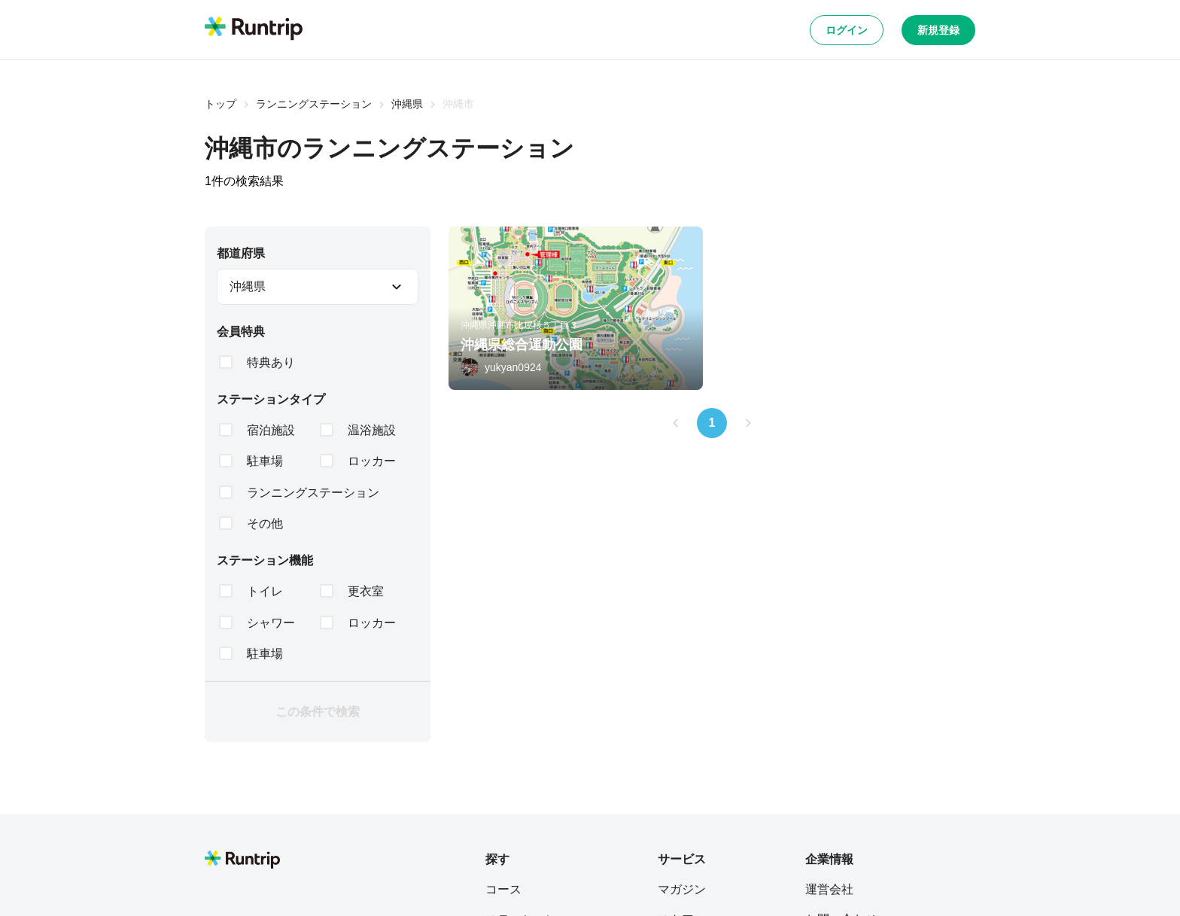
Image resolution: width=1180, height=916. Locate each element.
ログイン (847, 30)
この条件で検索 (317, 711)
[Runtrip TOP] (254, 29)
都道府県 (241, 253)
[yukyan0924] (501, 367)
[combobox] (317, 287)
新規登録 (938, 30)
